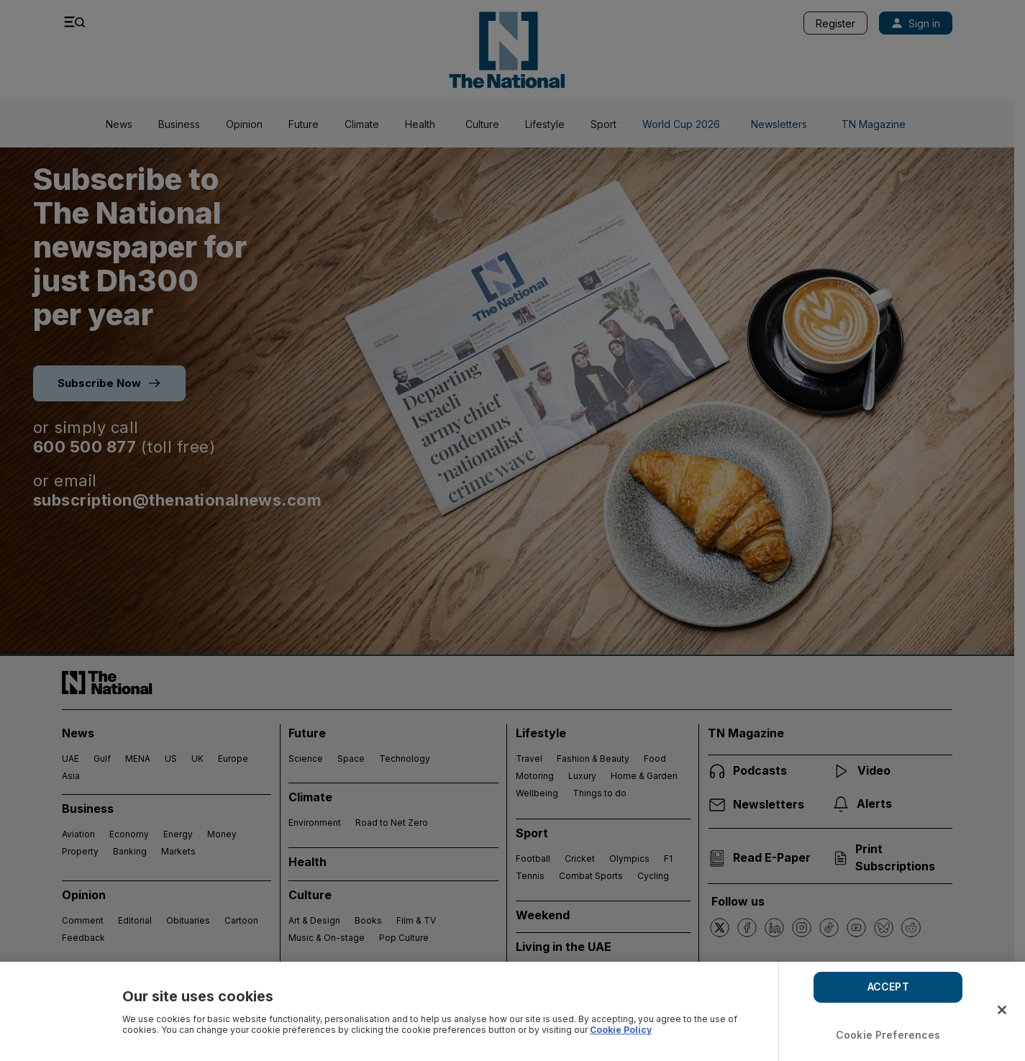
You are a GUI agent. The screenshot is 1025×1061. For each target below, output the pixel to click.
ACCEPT (888, 986)
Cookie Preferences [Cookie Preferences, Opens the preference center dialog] (888, 1035)
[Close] (1002, 1010)
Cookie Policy (621, 1029)
